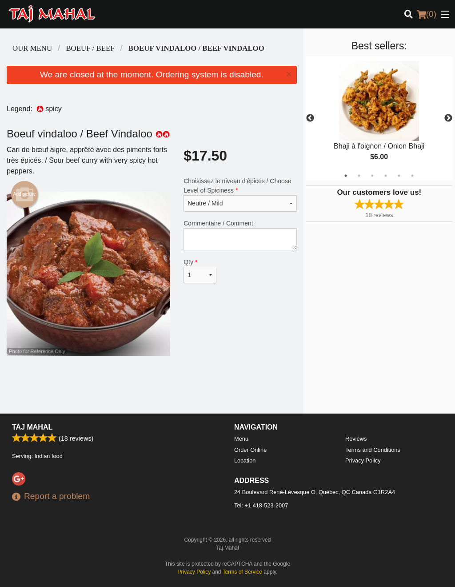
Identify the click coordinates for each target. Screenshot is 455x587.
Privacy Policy (363, 460)
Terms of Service (242, 572)
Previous (310, 118)
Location (244, 460)
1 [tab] (345, 175)
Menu (241, 438)
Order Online (250, 449)
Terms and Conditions (372, 449)
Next (448, 118)
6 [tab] (412, 175)
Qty (200, 270)
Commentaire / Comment (240, 235)
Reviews (356, 438)
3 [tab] (372, 175)
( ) (426, 14)
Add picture (24, 194)
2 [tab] (359, 175)
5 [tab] (399, 175)
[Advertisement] (152, 384)
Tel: (261, 505)
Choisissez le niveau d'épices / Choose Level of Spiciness (240, 194)
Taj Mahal (32, 427)
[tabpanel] (379, 118)
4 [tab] (385, 175)
